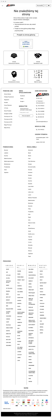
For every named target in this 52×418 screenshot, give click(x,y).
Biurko (29, 155)
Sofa (29, 220)
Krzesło (30, 178)
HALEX (18, 306)
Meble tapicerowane (9, 161)
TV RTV (30, 242)
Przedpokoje (7, 167)
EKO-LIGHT (8, 339)
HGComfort (19, 316)
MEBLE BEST (31, 289)
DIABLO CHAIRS (9, 327)
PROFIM (30, 381)
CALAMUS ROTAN (8, 312)
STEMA (41, 297)
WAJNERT (42, 324)
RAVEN (41, 271)
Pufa (29, 214)
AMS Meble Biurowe (8, 281)
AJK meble (8, 275)
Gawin (18, 294)
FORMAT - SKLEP (20, 279)
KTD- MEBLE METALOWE (20, 348)
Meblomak (31, 307)
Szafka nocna (31, 234)
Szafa (29, 231)
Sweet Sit (42, 312)
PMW (30, 378)
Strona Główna (7, 94)
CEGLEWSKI (8, 316)
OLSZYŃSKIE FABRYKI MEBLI (32, 353)
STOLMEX (42, 309)
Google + (22, 101)
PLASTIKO (31, 375)
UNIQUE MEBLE (43, 318)
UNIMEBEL (42, 315)
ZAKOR (41, 332)
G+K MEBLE (19, 288)
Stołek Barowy (31, 228)
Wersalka (30, 245)
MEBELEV (31, 281)
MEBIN (30, 283)
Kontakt (6, 102)
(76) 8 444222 (40, 105)
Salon (5, 169)
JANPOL (19, 325)
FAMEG (18, 274)
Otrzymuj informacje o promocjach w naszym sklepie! (26, 109)
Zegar (29, 256)
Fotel (29, 158)
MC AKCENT (31, 278)
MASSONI (31, 272)
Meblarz (30, 286)
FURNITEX (19, 285)
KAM (18, 328)
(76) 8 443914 (40, 108)
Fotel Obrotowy (31, 161)
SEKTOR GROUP (43, 282)
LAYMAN (19, 351)
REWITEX (42, 277)
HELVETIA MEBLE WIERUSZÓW (21, 313)
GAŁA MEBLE (20, 291)
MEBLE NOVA (31, 295)
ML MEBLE (31, 327)
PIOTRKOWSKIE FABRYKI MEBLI (32, 372)
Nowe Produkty (7, 111)
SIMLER (41, 288)
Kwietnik (30, 183)
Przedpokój (30, 211)
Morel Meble (31, 330)
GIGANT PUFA (20, 297)
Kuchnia (30, 181)
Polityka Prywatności (9, 97)
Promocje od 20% (8, 119)
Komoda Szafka (31, 167)
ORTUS (30, 356)
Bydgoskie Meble (9, 308)
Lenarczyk (19, 354)
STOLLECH (42, 303)
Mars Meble (31, 269)
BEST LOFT (8, 297)
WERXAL (41, 329)
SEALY (41, 279)
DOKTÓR (8, 330)
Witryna (30, 250)
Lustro (29, 195)
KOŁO (18, 344)
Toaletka (30, 239)
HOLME (18, 319)
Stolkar (41, 300)
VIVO (41, 321)
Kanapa (30, 164)
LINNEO (19, 357)
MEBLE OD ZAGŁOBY (31, 299)
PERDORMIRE (31, 365)
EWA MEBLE (8, 345)
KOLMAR (19, 341)
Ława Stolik (31, 186)
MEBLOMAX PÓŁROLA (31, 314)
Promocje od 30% (8, 122)
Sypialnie (6, 172)
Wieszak (30, 248)
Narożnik (30, 206)
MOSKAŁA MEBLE (31, 334)
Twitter (21, 98)
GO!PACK (19, 300)
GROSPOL (19, 303)
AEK (7, 272)
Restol (41, 274)
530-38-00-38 (40, 117)
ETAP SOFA (8, 342)
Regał (29, 217)
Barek (29, 153)
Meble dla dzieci (8, 158)
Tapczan (30, 236)
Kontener (30, 172)
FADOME (19, 271)
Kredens (30, 175)
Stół (29, 225)
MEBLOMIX (31, 317)
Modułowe (30, 203)
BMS (7, 305)
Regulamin (6, 99)
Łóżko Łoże (30, 192)
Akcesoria (30, 150)
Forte (18, 282)
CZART (7, 321)
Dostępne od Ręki (8, 113)
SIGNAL (41, 285)
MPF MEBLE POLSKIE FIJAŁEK (31, 342)
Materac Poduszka (32, 197)
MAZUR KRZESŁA (32, 275)
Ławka (29, 189)
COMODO (8, 319)
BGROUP (8, 300)
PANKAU (30, 362)
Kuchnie (6, 155)
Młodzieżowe (7, 164)
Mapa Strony (7, 127)
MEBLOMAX (31, 310)
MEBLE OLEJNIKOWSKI (32, 303)
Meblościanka (31, 200)
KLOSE (18, 335)
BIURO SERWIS (9, 302)
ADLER (7, 269)
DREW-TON (8, 333)
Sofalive (41, 291)
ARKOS (7, 285)
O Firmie (6, 108)
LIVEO (18, 360)
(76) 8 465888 (40, 111)
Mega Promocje (7, 124)
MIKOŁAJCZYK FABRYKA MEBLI (32, 321)
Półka (29, 208)
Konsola (30, 169)
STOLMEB (42, 306)
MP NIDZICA (31, 337)
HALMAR (19, 309)
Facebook (22, 95)
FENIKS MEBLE (20, 277)
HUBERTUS (19, 322)
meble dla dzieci (6, 408)
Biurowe (6, 150)
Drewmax (8, 336)
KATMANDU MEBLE (19, 332)
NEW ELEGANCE (32, 346)
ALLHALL (8, 278)
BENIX (7, 294)
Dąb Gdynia (8, 324)
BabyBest (8, 291)
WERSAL (41, 327)
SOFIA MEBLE (42, 294)
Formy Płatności (8, 105)
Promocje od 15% (8, 116)
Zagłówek (30, 253)
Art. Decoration (9, 288)
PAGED (30, 359)
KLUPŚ (18, 338)
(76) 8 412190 (40, 114)
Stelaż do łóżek (31, 222)
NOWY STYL (31, 349)
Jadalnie (6, 153)
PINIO (30, 368)
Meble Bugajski (32, 292)
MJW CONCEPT (32, 324)
